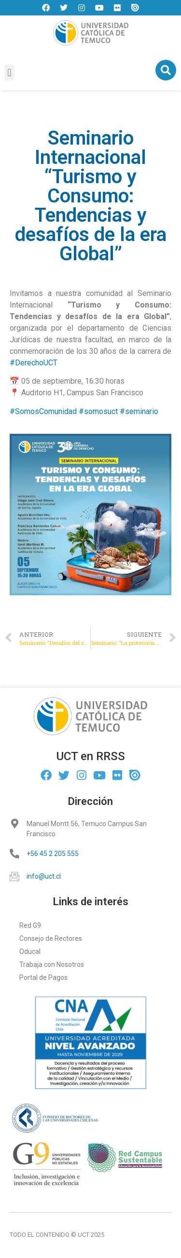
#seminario (139, 411)
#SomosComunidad (43, 411)
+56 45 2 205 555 (53, 853)
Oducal (30, 951)
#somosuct (98, 411)
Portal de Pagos (43, 977)
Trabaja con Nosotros (51, 964)
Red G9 (30, 925)
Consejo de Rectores (50, 938)
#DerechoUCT (33, 362)
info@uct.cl (44, 876)
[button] (9, 72)
